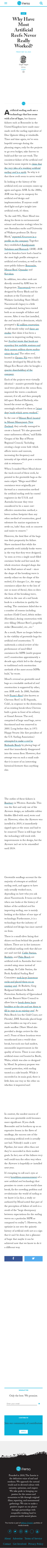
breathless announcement (24, 1177)
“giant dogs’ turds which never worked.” (23, 411)
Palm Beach (24, 957)
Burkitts (8, 957)
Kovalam (9, 274)
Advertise (18, 1538)
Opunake (23, 270)
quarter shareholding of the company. (18, 372)
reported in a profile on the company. (20, 239)
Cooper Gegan (23, 64)
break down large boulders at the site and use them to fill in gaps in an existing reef (22, 1007)
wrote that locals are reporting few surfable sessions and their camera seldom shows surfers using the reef (22, 347)
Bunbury (8, 803)
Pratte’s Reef (16, 696)
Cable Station (29, 953)
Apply (23, 1432)
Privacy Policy (35, 1543)
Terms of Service (33, 1538)
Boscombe (30, 266)
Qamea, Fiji (21, 358)
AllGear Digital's (27, 1523)
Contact (7, 1543)
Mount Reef (10, 270)
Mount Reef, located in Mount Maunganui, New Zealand (22, 422)
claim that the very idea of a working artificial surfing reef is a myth (23, 168)
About (7, 1538)
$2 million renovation (28, 325)
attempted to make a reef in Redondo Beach (18, 743)
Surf (23, 13)
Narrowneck (24, 288)
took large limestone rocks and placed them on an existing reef (21, 982)
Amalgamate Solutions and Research (19, 247)
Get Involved (19, 1543)
